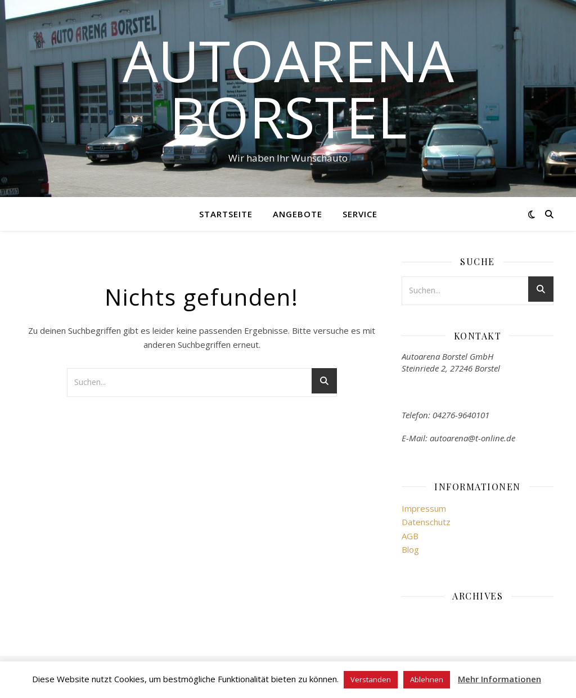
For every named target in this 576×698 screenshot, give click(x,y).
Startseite (226, 214)
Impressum (424, 508)
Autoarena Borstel (288, 88)
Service (360, 214)
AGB (410, 536)
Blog (410, 549)
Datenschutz (426, 521)
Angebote (297, 214)
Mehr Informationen (499, 678)
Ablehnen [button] (426, 679)
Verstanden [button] (370, 679)
